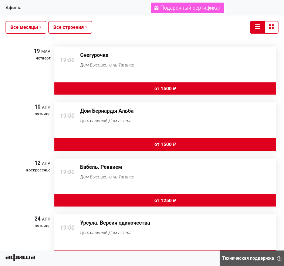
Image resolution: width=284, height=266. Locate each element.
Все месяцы (24, 27)
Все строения (68, 27)
